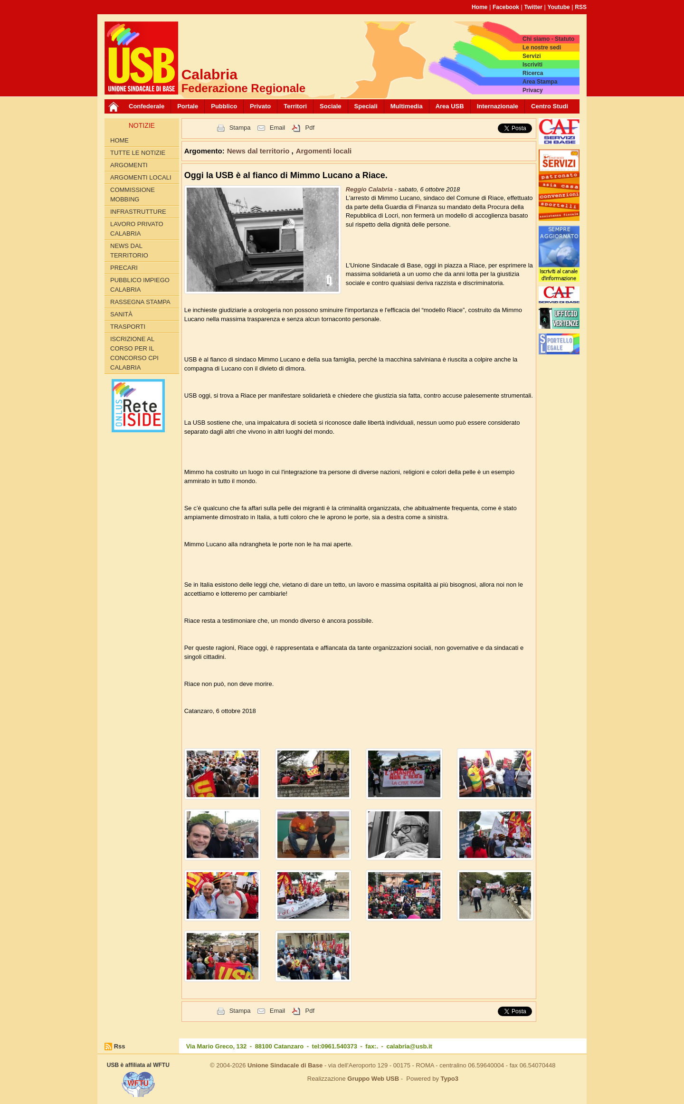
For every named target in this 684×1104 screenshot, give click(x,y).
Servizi (531, 56)
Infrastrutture (138, 211)
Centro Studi (549, 106)
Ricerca (532, 73)
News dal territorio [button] (259, 151)
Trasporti (127, 326)
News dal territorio (129, 250)
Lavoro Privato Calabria (136, 228)
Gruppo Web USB (373, 1078)
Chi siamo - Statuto (548, 39)
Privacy (532, 90)
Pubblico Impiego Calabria (140, 284)
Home (479, 7)
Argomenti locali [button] (324, 151)
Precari (124, 267)
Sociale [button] (331, 106)
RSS (581, 7)
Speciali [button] (366, 106)
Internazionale (497, 106)
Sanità (121, 314)
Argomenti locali (140, 177)
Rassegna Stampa (140, 301)
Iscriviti (532, 64)
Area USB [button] (450, 106)
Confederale (146, 106)
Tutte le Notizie (137, 152)
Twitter (533, 7)
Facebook (506, 7)
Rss (119, 1046)
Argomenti (129, 165)
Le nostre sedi (541, 47)
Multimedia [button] (406, 106)
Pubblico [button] (224, 106)
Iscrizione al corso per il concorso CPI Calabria (134, 353)
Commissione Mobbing (132, 194)
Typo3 (449, 1078)
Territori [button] (295, 106)
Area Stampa (539, 81)
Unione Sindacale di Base (285, 1065)
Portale (187, 106)
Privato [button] (260, 106)
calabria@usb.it (409, 1046)
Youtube (559, 7)
